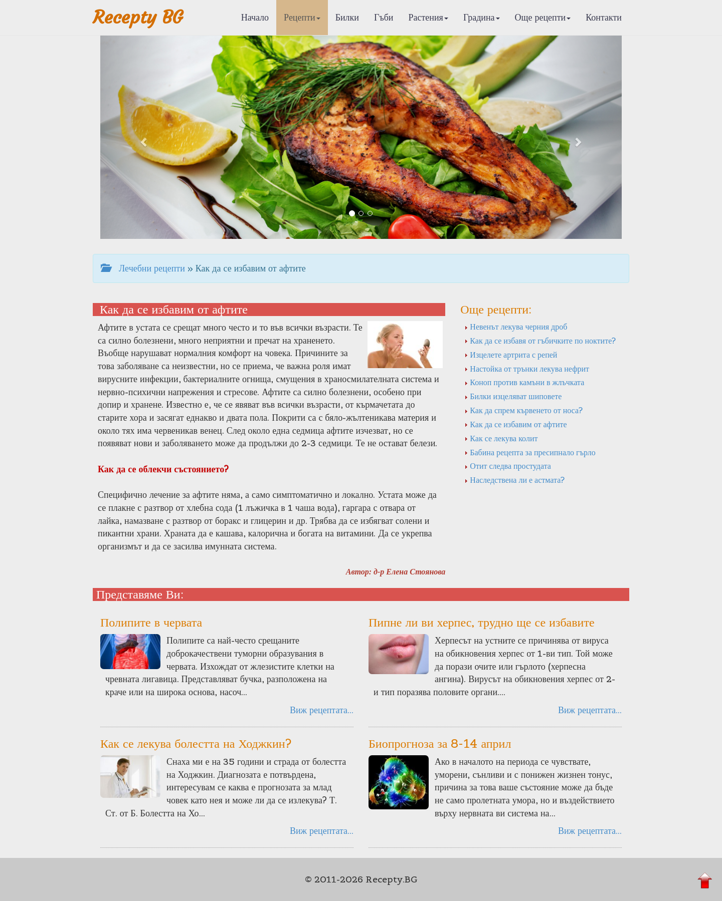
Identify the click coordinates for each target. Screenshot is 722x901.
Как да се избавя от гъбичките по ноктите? (540, 341)
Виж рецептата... (321, 710)
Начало (255, 17)
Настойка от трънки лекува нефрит (526, 369)
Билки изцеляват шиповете (513, 396)
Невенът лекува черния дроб (515, 327)
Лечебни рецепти (143, 268)
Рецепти (302, 17)
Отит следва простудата (507, 466)
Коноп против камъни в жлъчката (524, 382)
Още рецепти (543, 17)
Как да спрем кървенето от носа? (523, 410)
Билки (347, 17)
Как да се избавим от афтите (515, 424)
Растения (428, 17)
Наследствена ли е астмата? (514, 480)
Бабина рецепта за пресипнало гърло (529, 452)
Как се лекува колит (500, 438)
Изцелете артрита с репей (510, 355)
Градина (481, 17)
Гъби (384, 17)
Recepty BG (138, 17)
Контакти (604, 17)
